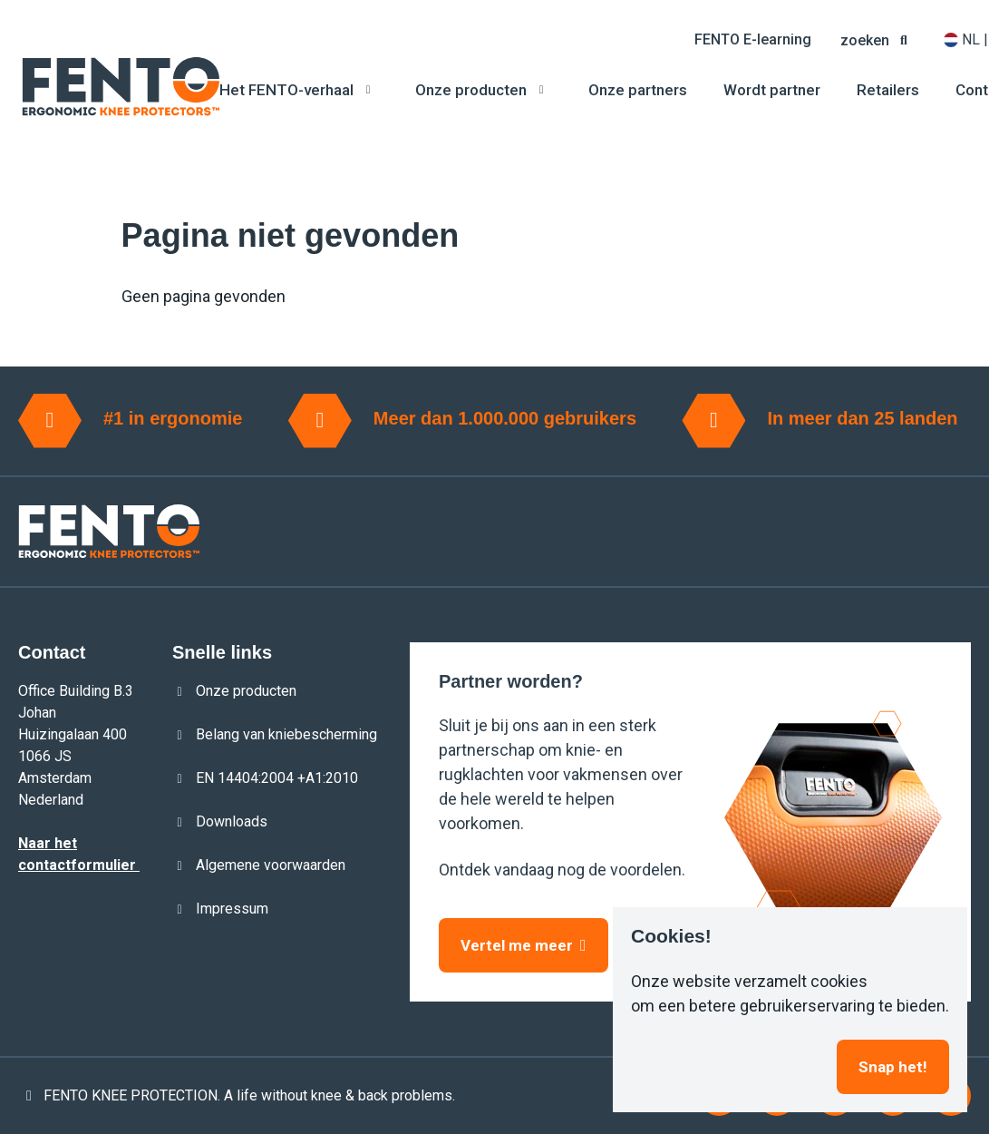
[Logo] (120, 86)
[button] (877, 40)
